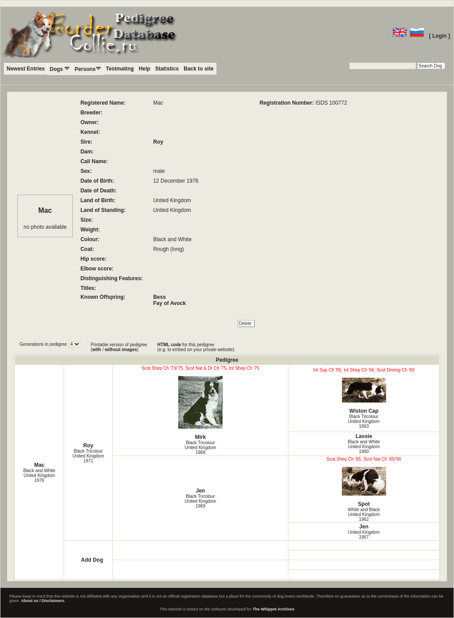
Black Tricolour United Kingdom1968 (200, 447)
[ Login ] (439, 36)
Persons (87, 69)
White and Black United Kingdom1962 (364, 514)
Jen (200, 491)
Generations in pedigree (44, 344)
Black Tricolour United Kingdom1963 (364, 421)
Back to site (198, 69)
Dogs (60, 69)
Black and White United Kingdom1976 (39, 475)
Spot (363, 487)
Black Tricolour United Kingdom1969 (200, 501)
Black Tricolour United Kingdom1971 (88, 456)
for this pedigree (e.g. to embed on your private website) (195, 347)
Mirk (200, 408)
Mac (39, 465)
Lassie (364, 436)
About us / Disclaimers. (43, 600)
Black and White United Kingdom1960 (364, 446)
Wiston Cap (363, 396)
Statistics (167, 69)
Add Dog (92, 560)
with (96, 349)
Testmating (120, 69)
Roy (158, 142)
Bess (159, 297)
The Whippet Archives (273, 609)
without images (121, 349)
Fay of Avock (169, 303)
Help (144, 69)
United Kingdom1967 (364, 535)
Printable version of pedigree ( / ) (119, 347)
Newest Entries (26, 69)
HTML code (169, 344)
